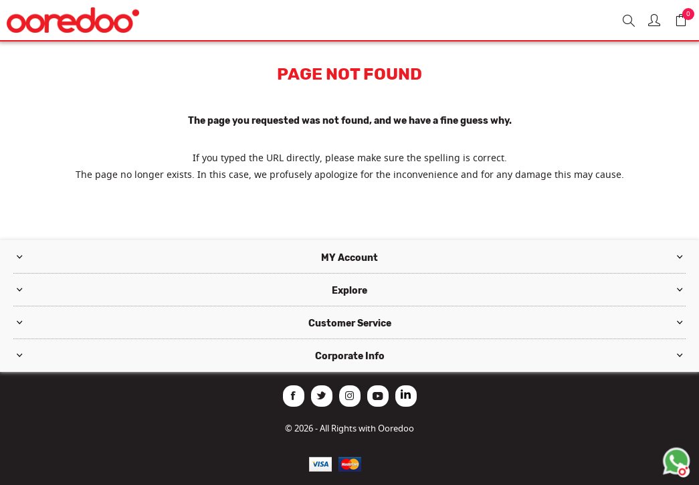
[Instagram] (350, 396)
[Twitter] (321, 396)
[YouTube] (378, 396)
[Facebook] (293, 396)
